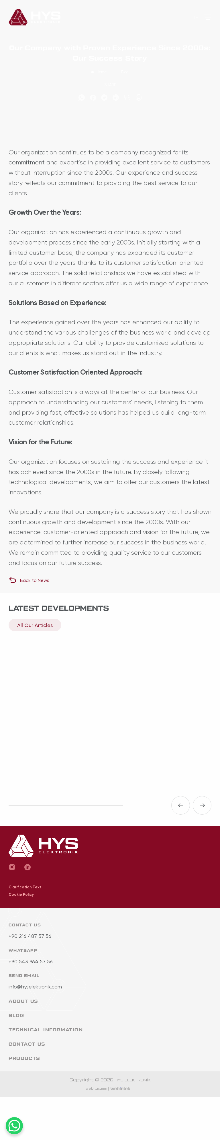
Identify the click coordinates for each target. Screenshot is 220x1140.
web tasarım (97, 1088)
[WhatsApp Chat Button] (14, 1125)
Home (102, 71)
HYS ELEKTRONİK (133, 1080)
